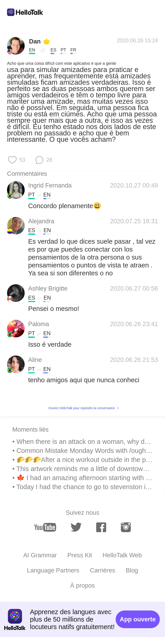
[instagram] (126, 527)
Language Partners (53, 570)
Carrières (102, 570)
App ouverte (138, 619)
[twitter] (76, 527)
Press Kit (79, 555)
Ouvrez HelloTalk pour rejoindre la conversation (81, 408)
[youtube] (45, 527)
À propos (82, 585)
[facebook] (101, 527)
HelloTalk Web (122, 555)
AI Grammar (40, 555)
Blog (132, 570)
